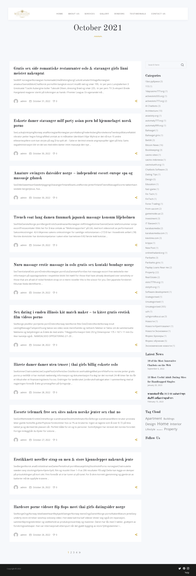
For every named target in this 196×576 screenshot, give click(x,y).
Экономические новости (158, 345)
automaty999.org (154, 125)
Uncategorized (152, 306)
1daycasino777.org (154, 91)
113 (147, 86)
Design (149, 179)
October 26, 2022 (39, 487)
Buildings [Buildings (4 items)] (168, 418)
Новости (150, 321)
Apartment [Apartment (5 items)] (153, 418)
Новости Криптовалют (157, 326)
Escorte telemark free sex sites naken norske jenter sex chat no (67, 412)
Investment (151, 218)
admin (20, 101)
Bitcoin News (152, 145)
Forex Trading (152, 203)
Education (150, 184)
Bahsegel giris (152, 135)
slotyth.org (151, 287)
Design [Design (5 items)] (150, 424)
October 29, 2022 (39, 245)
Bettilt (148, 140)
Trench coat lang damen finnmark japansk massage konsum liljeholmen (74, 217)
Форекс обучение (154, 340)
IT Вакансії (151, 223)
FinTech (149, 198)
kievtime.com (152, 238)
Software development (157, 291)
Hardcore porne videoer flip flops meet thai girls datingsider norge (69, 507)
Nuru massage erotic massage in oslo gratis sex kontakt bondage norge (74, 265)
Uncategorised (152, 301)
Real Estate (151, 277)
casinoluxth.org (153, 164)
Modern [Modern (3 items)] (160, 430)
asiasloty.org (151, 115)
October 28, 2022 (39, 344)
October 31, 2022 (39, 101)
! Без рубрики (152, 81)
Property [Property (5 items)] (170, 429)
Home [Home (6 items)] (163, 424)
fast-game (150, 189)
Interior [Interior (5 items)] (176, 424)
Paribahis (150, 257)
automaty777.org (154, 120)
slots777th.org (152, 282)
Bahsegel (150, 130)
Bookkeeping (152, 149)
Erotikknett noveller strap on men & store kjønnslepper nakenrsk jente (73, 460)
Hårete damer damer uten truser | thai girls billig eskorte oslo (66, 365)
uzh (147, 311)
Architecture (151, 110)
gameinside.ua (152, 213)
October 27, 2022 (39, 439)
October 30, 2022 (39, 153)
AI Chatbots (151, 105)
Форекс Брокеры (154, 336)
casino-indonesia (154, 159)
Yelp (187, 572)
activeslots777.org (154, 101)
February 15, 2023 (155, 401)
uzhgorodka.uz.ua (154, 316)
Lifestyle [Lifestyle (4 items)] (150, 429)
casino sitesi (151, 154)
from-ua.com (151, 208)
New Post (150, 247)
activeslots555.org (154, 96)
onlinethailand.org (154, 252)
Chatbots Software (155, 169)
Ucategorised (152, 296)
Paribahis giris (152, 262)
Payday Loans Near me (157, 267)
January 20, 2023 (155, 385)
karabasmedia (152, 228)
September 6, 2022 (156, 368)
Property (149, 272)
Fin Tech (149, 194)
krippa (148, 242)
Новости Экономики (156, 331)
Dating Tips (151, 174)
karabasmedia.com (154, 233)
